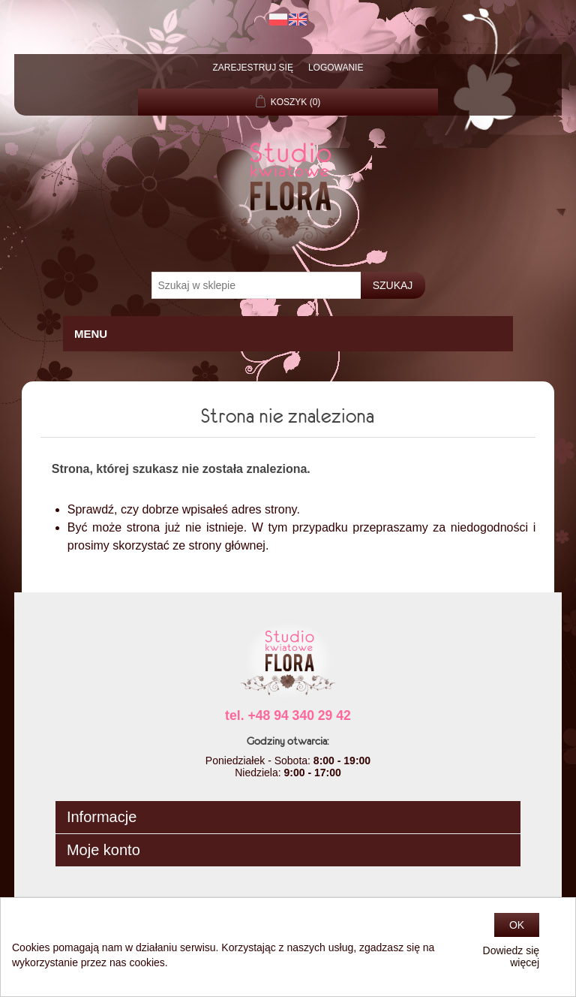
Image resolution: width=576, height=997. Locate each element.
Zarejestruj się (253, 67)
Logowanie (336, 67)
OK (516, 925)
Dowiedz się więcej (511, 956)
